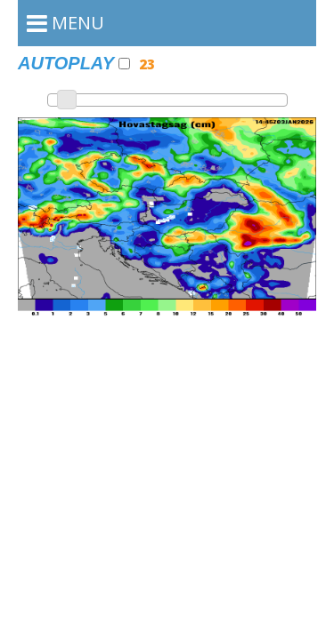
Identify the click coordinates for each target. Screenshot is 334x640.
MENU (65, 23)
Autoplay (74, 63)
